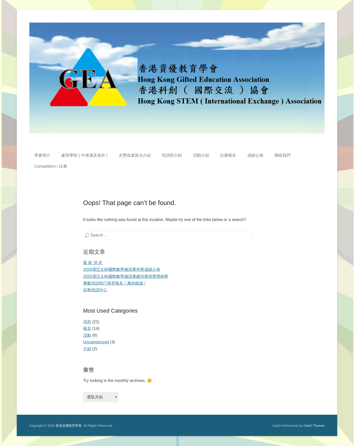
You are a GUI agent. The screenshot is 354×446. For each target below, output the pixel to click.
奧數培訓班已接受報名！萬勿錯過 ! (114, 283)
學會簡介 (42, 155)
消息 (87, 322)
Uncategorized (96, 342)
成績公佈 (255, 155)
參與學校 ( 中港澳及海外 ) (84, 155)
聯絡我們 (282, 155)
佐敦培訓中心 (95, 290)
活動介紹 (201, 155)
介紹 (87, 349)
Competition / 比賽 (50, 166)
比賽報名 (228, 155)
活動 (87, 335)
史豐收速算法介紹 (135, 155)
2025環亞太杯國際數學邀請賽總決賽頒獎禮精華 (125, 276)
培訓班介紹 (172, 155)
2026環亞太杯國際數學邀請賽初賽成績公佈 (121, 269)
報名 (87, 328)
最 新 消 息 (92, 263)
